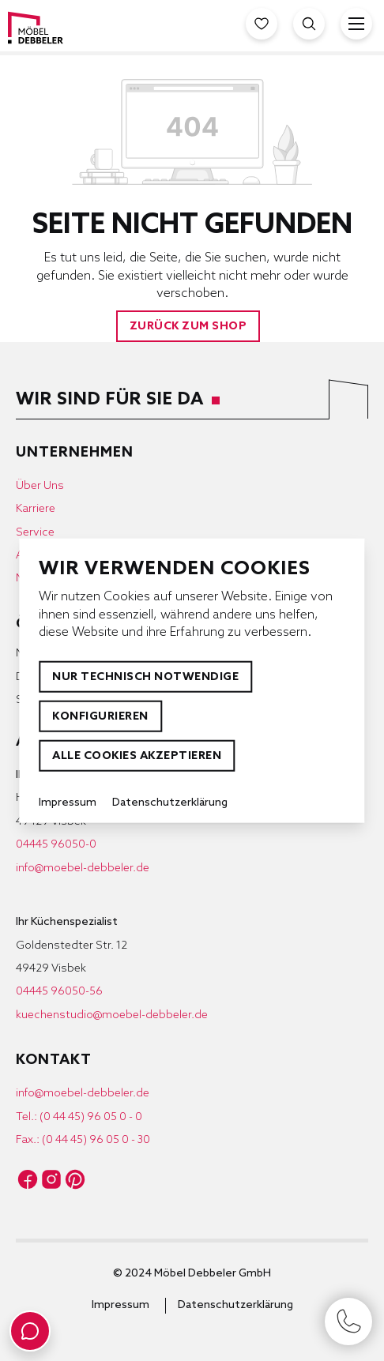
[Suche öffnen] (309, 23)
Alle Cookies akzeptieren (136, 756)
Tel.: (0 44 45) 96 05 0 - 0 (79, 1117)
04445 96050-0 (56, 845)
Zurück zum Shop (188, 326)
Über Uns (40, 486)
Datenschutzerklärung (235, 1305)
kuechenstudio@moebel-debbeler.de (112, 1015)
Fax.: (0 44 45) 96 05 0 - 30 (83, 1140)
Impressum (120, 1305)
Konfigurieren (100, 717)
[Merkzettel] (261, 23)
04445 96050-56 (59, 991)
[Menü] (356, 23)
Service (35, 533)
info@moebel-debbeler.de (82, 868)
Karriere (35, 509)
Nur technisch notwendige (145, 677)
